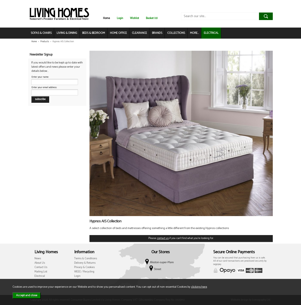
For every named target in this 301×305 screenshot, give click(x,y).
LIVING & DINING (67, 33)
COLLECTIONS (176, 33)
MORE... (194, 33)
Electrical (39, 276)
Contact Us (40, 267)
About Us (39, 263)
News (37, 258)
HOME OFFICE (118, 33)
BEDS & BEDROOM (93, 33)
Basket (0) (152, 18)
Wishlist (134, 18)
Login (120, 18)
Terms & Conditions (85, 258)
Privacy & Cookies (84, 267)
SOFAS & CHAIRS (41, 33)
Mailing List (40, 272)
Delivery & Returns (85, 263)
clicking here (199, 286)
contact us (163, 238)
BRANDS (157, 33)
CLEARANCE (139, 33)
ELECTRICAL (211, 33)
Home (106, 18)
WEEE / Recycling (84, 272)
